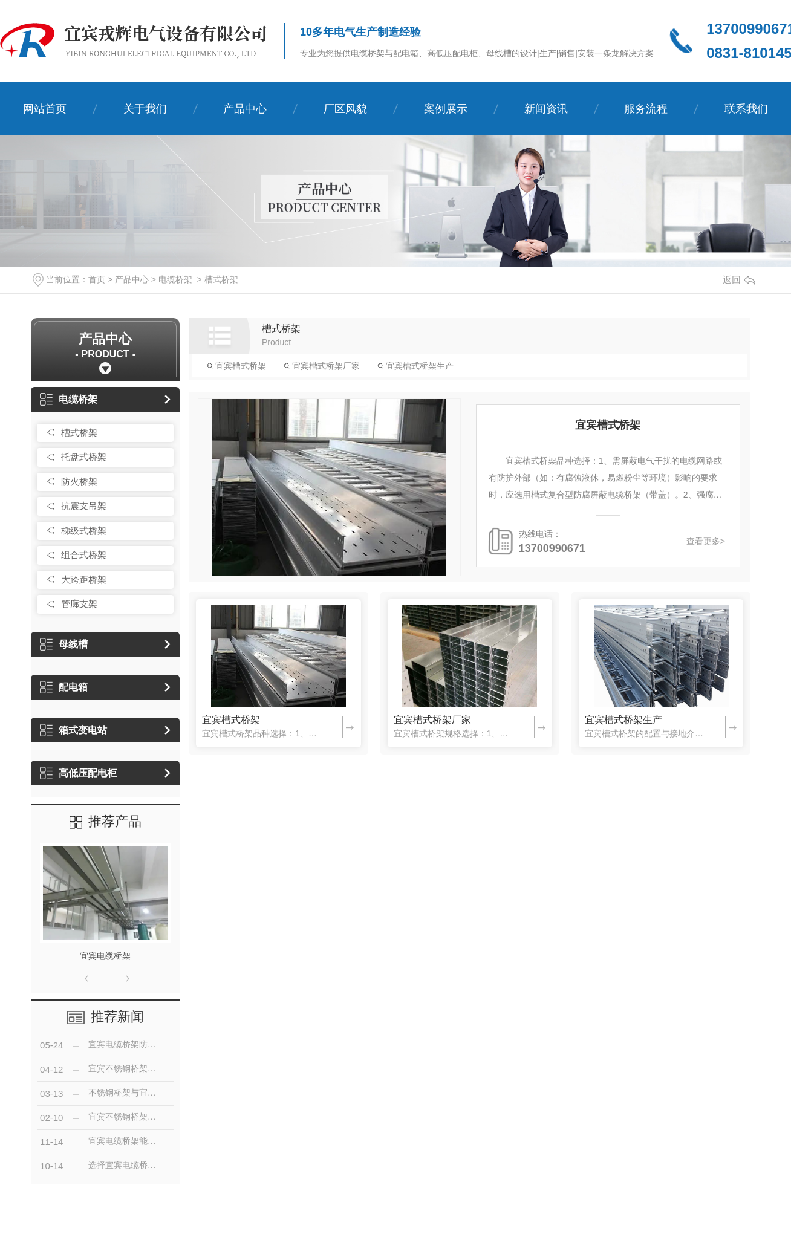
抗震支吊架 (83, 506)
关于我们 (145, 109)
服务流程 (646, 109)
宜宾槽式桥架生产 (415, 366)
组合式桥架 (83, 555)
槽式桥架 (221, 279)
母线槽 (64, 644)
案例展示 (445, 109)
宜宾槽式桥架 (236, 366)
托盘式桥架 (83, 457)
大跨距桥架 (83, 579)
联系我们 (746, 109)
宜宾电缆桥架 (105, 956)
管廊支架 (79, 604)
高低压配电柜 (78, 773)
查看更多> (705, 541)
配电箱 (64, 687)
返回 (739, 279)
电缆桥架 (175, 279)
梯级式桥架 (83, 530)
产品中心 (245, 109)
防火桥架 (79, 481)
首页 (96, 279)
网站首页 (45, 109)
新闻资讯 (546, 109)
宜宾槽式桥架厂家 (322, 366)
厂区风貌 (345, 109)
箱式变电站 (73, 730)
